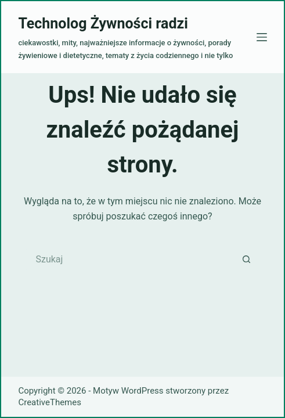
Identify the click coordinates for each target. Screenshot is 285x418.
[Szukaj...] (130, 259)
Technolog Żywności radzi (102, 23)
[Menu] (262, 37)
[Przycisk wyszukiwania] (246, 259)
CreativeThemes (49, 402)
